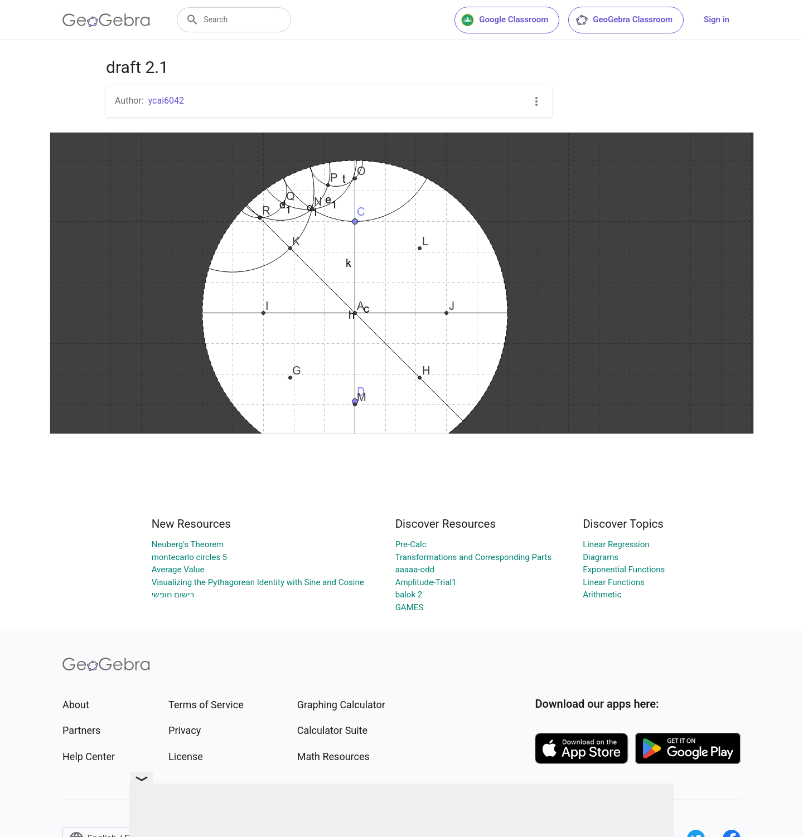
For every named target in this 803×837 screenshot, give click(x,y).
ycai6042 (166, 100)
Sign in (716, 19)
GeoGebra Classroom (624, 20)
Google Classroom (504, 20)
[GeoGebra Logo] (106, 20)
